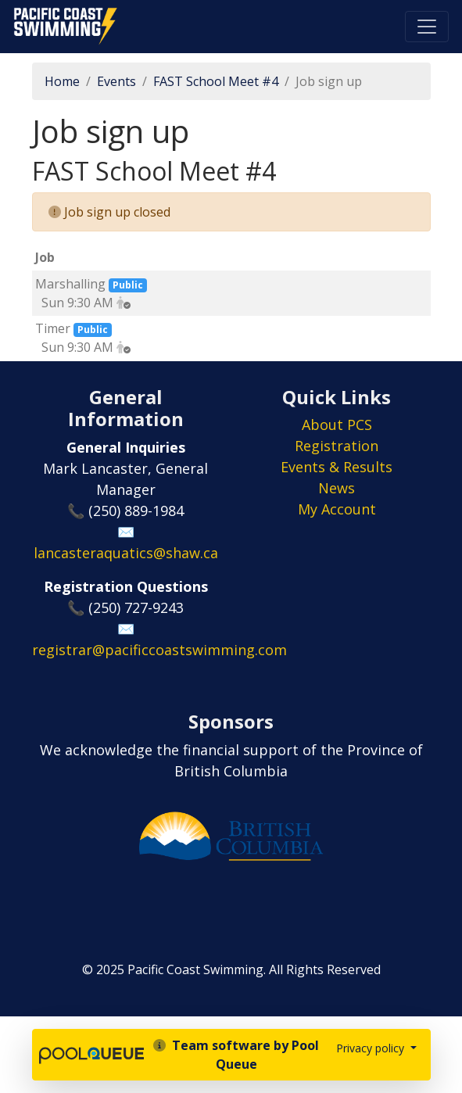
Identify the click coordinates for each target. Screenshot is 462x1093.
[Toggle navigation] (427, 26)
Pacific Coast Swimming (19, 12)
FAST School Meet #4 (215, 81)
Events (116, 81)
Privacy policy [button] (371, 1048)
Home (62, 81)
